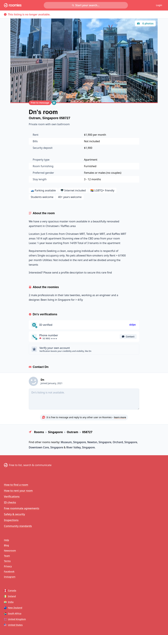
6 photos (145, 23)
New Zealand (13, 607)
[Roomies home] (12, 5)
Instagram (9, 576)
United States (13, 624)
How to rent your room (18, 490)
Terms (7, 561)
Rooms (39, 432)
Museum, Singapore (73, 442)
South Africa (12, 613)
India (8, 602)
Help (6, 540)
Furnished (90, 166)
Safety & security (14, 514)
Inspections (11, 520)
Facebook (9, 571)
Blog (6, 545)
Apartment (90, 159)
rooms (46, 442)
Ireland (10, 596)
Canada (10, 590)
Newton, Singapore (99, 442)
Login (159, 5)
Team (7, 555)
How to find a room (16, 485)
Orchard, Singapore (125, 442)
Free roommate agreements (21, 508)
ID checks (10, 502)
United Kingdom (15, 619)
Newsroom (10, 550)
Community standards (18, 526)
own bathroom (60, 124)
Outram (34, 118)
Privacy (8, 566)
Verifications (12, 496)
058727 (64, 118)
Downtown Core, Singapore (46, 447)
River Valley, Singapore (80, 447)
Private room (37, 124)
